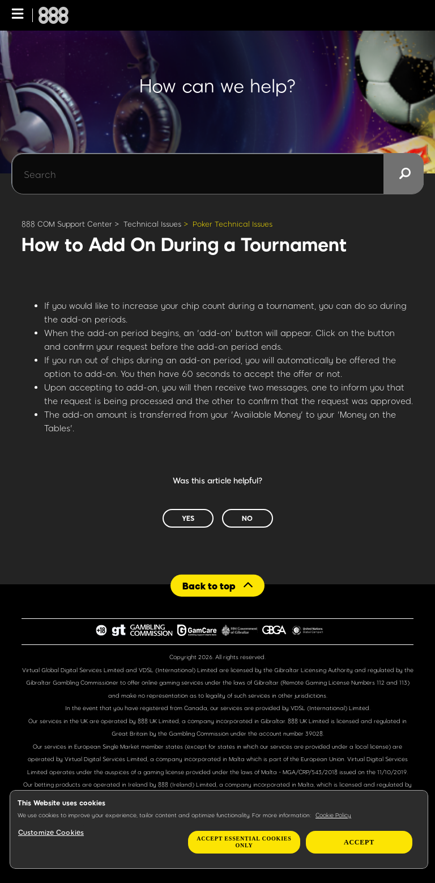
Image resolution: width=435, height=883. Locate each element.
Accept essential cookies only (244, 841)
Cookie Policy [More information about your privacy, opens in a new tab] (333, 815)
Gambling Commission (200, 733)
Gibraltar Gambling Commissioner (72, 682)
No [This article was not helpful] (247, 518)
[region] (219, 829)
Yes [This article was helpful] (188, 518)
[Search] (217, 174)
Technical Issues (152, 223)
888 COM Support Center (67, 223)
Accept (359, 842)
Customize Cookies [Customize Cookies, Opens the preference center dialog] (51, 832)
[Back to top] (217, 585)
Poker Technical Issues (232, 223)
